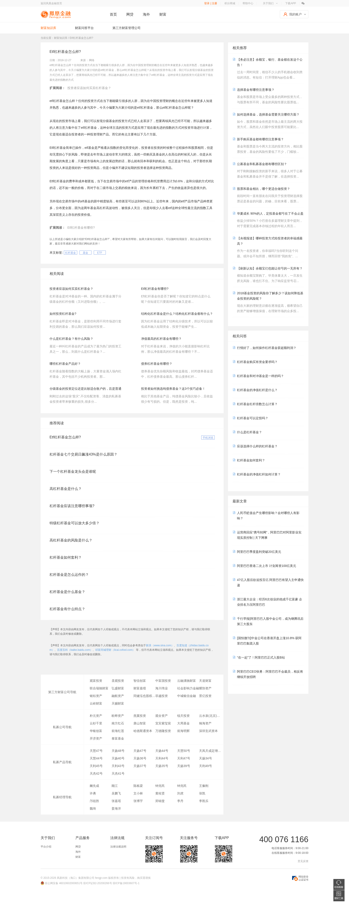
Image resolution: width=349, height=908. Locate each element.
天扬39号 (183, 766)
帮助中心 (248, 3)
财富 (162, 14)
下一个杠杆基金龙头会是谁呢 (73, 471)
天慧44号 (96, 758)
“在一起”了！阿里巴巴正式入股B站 (261, 657)
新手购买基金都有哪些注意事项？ (260, 139)
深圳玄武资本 (208, 731)
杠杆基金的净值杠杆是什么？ (257, 390)
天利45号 (96, 766)
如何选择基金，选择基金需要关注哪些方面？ (268, 114)
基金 (85, 252)
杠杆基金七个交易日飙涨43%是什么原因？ (83, 454)
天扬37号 (139, 766)
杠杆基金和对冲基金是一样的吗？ (260, 376)
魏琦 (93, 808)
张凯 (202, 793)
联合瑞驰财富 (99, 688)
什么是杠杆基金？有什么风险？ (71, 338)
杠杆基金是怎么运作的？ (69, 574)
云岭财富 (96, 703)
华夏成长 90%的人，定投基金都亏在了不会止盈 (270, 213)
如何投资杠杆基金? (63, 313)
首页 (113, 14)
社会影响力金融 (188, 688)
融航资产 (118, 696)
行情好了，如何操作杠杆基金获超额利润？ (266, 348)
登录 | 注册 (210, 3)
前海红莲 (118, 731)
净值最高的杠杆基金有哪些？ (161, 338)
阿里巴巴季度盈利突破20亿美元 (259, 552)
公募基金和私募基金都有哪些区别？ (262, 164)
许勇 (93, 793)
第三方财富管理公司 (126, 28)
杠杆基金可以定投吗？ (252, 418)
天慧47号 (96, 751)
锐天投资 (183, 715)
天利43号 (118, 766)
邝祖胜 (94, 801)
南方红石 (118, 723)
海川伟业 (161, 688)
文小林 (138, 793)
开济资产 (96, 738)
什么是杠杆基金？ (249, 432)
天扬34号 (205, 758)
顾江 (115, 786)
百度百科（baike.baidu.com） (75, 649)
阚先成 (94, 786)
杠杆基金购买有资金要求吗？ (257, 362)
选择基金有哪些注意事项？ (255, 89)
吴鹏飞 (116, 793)
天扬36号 (139, 758)
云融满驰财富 (186, 680)
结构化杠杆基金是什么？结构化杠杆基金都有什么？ (177, 313)
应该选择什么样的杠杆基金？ (257, 446)
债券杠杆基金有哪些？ (156, 363)
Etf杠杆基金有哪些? (81, 227)
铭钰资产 (96, 696)
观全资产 (161, 715)
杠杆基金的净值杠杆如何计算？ (259, 474)
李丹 (180, 801)
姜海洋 (116, 808)
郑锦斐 (160, 801)
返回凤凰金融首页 (51, 3)
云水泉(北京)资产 (210, 715)
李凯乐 (203, 801)
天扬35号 (161, 766)
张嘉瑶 (116, 801)
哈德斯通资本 (142, 731)
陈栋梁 (138, 786)
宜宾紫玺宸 (163, 723)
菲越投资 (161, 696)
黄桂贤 (160, 793)
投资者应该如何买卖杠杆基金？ (89, 88)
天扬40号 (118, 758)
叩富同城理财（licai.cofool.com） (115, 649)
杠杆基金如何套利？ (66, 557)
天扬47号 (139, 751)
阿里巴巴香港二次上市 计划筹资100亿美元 (266, 566)
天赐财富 (118, 703)
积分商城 (229, 3)
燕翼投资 (139, 715)
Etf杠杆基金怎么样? (65, 437)
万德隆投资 (163, 731)
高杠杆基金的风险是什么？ (71, 540)
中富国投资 (163, 680)
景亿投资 (205, 696)
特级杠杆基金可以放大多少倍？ (75, 523)
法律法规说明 (118, 846)
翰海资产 (205, 723)
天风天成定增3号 (210, 751)
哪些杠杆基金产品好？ (65, 363)
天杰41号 (118, 773)
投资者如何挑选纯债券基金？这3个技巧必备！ (173, 388)
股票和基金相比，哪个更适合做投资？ (263, 189)
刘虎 (180, 793)
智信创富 (139, 680)
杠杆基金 (70, 252)
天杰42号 (96, 773)
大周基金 (183, 723)
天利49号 (205, 766)
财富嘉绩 (139, 688)
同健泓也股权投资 (144, 696)
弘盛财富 (118, 688)
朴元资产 (96, 715)
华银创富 (96, 731)
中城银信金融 (186, 696)
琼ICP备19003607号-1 (126, 883)
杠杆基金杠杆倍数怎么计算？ (257, 404)
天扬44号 (161, 751)
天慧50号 (183, 751)
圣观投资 (118, 680)
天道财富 (205, 680)
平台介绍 (46, 846)
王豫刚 (203, 786)
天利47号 (183, 758)
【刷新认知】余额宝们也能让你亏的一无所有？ (270, 268)
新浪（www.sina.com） (160, 645)
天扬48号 (118, 751)
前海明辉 (183, 731)
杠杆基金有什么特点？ (67, 609)
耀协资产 (205, 688)
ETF (99, 252)
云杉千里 (96, 723)
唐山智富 (139, 723)
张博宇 (138, 801)
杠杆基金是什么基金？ (67, 592)
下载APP (290, 3)
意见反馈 (303, 861)
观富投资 (96, 680)
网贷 (129, 14)
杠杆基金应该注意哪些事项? (72, 506)
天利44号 (161, 758)
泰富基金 (118, 738)
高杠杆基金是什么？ (66, 489)
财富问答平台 (84, 28)
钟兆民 (160, 786)
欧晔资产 (118, 715)
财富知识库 (48, 28)
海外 (146, 14)
